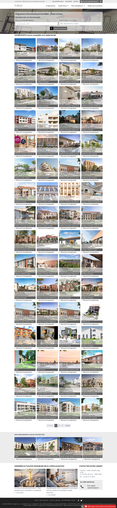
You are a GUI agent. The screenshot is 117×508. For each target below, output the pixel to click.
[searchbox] (25, 24)
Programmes (50, 6)
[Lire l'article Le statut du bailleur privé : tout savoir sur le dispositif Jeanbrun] (30, 478)
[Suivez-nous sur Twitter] (81, 500)
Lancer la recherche (58, 28)
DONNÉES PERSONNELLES (68, 500)
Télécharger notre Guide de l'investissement (100, 506)
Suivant (67, 425)
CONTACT (75, 1)
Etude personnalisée (95, 6)
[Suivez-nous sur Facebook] (101, 1)
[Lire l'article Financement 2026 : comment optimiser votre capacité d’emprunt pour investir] (62, 478)
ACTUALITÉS (68, 1)
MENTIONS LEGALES (55, 500)
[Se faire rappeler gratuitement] (82, 506)
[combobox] (36, 23)
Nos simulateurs (78, 6)
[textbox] (80, 23)
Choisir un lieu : (68, 20)
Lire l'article (18, 492)
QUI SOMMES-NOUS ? (58, 1)
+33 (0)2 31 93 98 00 (89, 477)
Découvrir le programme (23, 60)
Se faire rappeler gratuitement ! (89, 1)
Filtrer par (24, 20)
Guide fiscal (63, 6)
